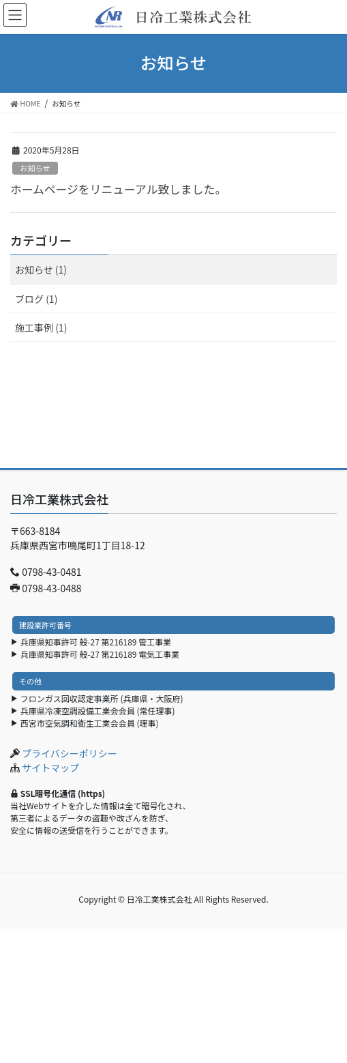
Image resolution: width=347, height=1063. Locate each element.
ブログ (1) (36, 299)
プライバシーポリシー (69, 753)
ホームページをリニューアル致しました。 (118, 189)
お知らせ (35, 167)
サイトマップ (50, 767)
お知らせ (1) (41, 269)
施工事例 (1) (41, 327)
